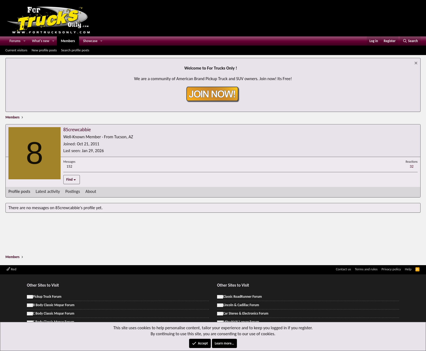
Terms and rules (366, 269)
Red (11, 269)
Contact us (343, 269)
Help (408, 269)
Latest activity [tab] (48, 191)
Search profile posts (75, 50)
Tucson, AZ (123, 136)
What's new (40, 41)
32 (412, 166)
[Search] (410, 41)
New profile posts (44, 50)
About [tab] (90, 191)
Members (68, 41)
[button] (24, 41)
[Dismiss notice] (415, 64)
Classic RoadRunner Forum (242, 296)
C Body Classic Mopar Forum (53, 313)
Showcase (90, 41)
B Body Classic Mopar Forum (53, 305)
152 (69, 166)
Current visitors (16, 50)
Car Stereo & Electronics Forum (245, 313)
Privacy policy (391, 269)
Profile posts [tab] (19, 191)
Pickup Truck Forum (47, 296)
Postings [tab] (72, 191)
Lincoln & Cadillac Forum (241, 305)
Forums (15, 41)
